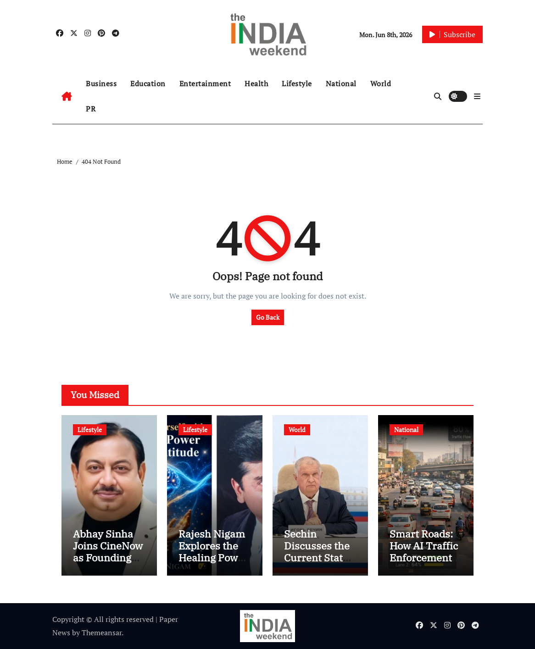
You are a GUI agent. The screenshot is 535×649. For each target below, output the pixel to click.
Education (148, 83)
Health (256, 83)
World (380, 83)
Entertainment (205, 83)
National (341, 83)
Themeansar (102, 632)
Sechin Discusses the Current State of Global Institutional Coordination (317, 564)
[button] (477, 96)
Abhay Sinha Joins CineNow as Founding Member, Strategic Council (108, 564)
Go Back (267, 317)
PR (90, 109)
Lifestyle (297, 83)
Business (101, 83)
